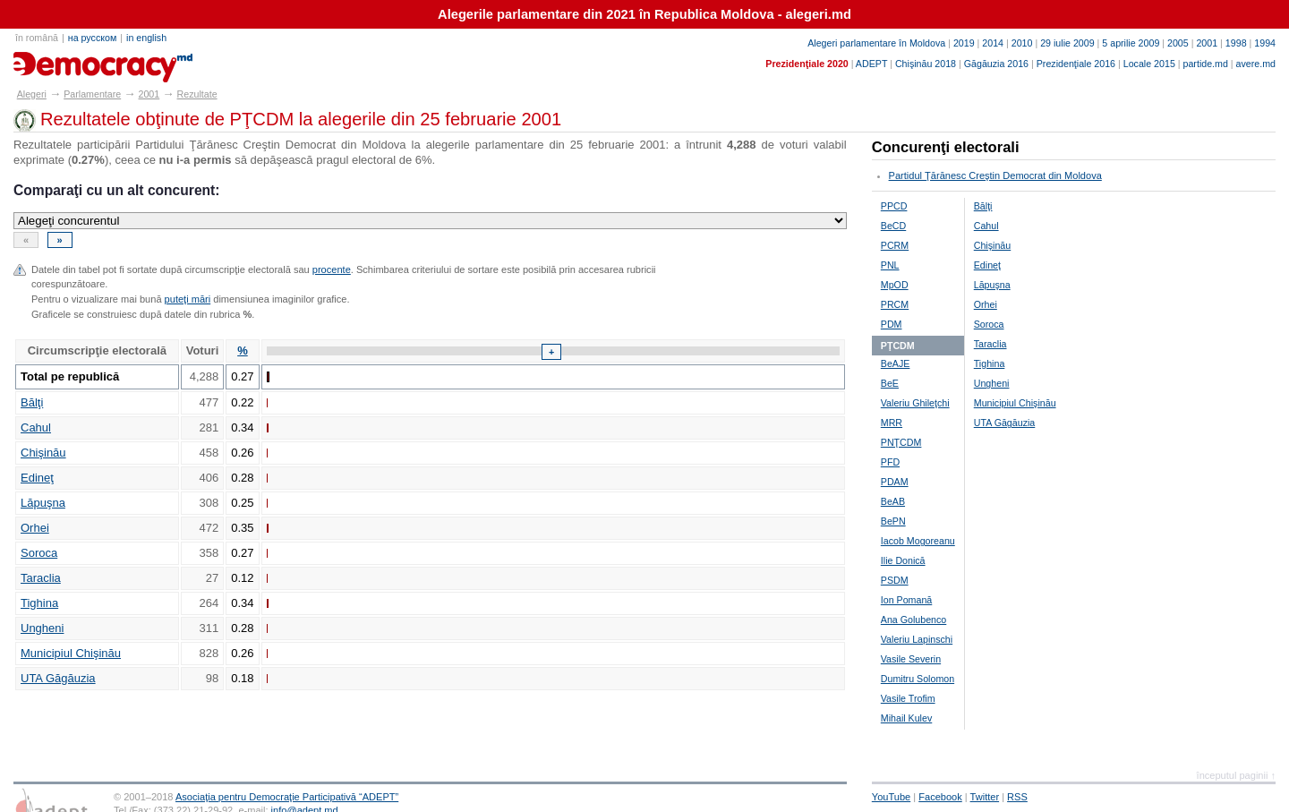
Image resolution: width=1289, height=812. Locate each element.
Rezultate (197, 94)
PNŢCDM (901, 442)
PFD (890, 462)
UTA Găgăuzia (58, 678)
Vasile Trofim (908, 698)
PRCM (895, 304)
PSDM (895, 580)
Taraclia (41, 578)
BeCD (893, 225)
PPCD (894, 206)
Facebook (940, 796)
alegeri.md (54, 61)
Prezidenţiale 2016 (1076, 63)
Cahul (36, 427)
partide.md (1205, 63)
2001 (1206, 43)
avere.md (1256, 63)
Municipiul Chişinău (71, 653)
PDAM (895, 481)
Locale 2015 (1149, 63)
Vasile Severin (911, 659)
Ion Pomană (906, 599)
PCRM (895, 245)
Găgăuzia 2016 (996, 63)
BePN (893, 521)
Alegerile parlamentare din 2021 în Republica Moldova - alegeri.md (644, 14)
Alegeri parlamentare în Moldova (876, 43)
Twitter (985, 796)
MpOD (895, 284)
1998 (1236, 43)
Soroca (39, 553)
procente (331, 269)
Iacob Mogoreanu (918, 540)
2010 (1022, 43)
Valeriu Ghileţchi (915, 402)
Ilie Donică (903, 560)
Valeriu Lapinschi (916, 639)
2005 (1178, 43)
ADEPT (871, 63)
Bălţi (32, 402)
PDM (891, 324)
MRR (891, 422)
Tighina (39, 603)
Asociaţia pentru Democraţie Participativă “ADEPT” (286, 796)
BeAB (893, 501)
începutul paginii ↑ (1236, 775)
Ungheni (42, 628)
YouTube (891, 796)
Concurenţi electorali (946, 147)
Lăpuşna (43, 502)
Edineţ (37, 477)
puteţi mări (188, 299)
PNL (890, 265)
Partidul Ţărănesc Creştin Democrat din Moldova (995, 175)
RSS (1017, 796)
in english (146, 37)
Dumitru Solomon (917, 678)
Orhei (35, 527)
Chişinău (43, 452)
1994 (1265, 43)
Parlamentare (92, 94)
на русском (92, 37)
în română (36, 37)
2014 (992, 43)
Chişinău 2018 (925, 63)
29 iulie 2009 (1067, 43)
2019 (964, 43)
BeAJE (895, 363)
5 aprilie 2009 (1130, 43)
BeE (890, 383)
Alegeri (32, 94)
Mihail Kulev (906, 718)
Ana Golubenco (913, 619)
